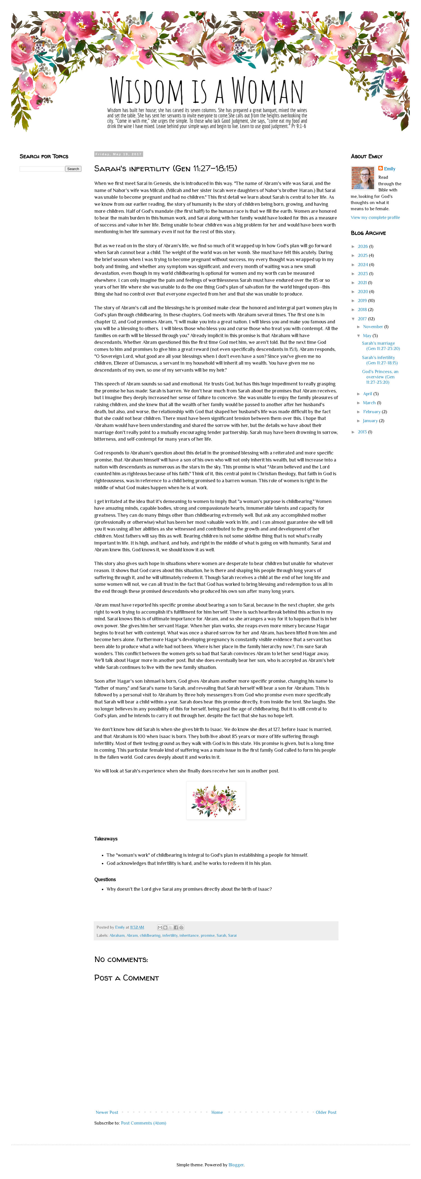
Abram (132, 935)
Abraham (117, 935)
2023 (363, 273)
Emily (389, 169)
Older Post (326, 1112)
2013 (363, 432)
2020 (363, 291)
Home (217, 1112)
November (373, 326)
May (367, 335)
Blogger (236, 1164)
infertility (170, 935)
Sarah (221, 935)
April (368, 393)
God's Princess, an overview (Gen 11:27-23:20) (380, 377)
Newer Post (107, 1112)
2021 (363, 282)
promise (208, 935)
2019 (363, 300)
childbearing (150, 935)
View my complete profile (375, 217)
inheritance (189, 935)
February (372, 411)
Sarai (232, 935)
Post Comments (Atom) (143, 1123)
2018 (363, 309)
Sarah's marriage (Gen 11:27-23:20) (381, 346)
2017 (363, 318)
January (371, 420)
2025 (363, 255)
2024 (363, 264)
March (370, 402)
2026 (363, 246)
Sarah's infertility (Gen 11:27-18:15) (380, 360)
